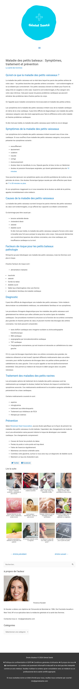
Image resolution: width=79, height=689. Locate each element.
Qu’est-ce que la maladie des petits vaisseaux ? (32, 75)
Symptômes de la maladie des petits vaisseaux (32, 128)
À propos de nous (67, 662)
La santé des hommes (14, 68)
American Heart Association (21, 426)
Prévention (12, 420)
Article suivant (61, 554)
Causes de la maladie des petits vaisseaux (30, 198)
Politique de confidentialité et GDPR (18, 662)
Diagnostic (12, 297)
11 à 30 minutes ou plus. (17, 183)
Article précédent (18, 554)
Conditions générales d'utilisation (46, 662)
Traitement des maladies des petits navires (30, 375)
